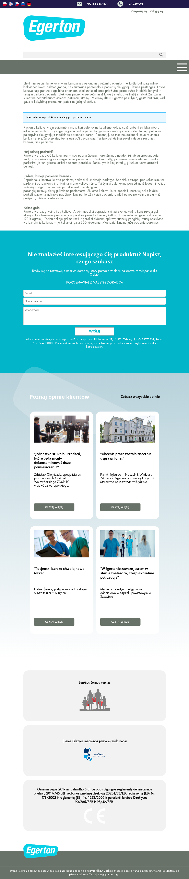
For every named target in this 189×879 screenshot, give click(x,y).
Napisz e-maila (97, 3)
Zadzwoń (136, 3)
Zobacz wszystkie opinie (140, 396)
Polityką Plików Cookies (100, 871)
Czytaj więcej (54, 507)
